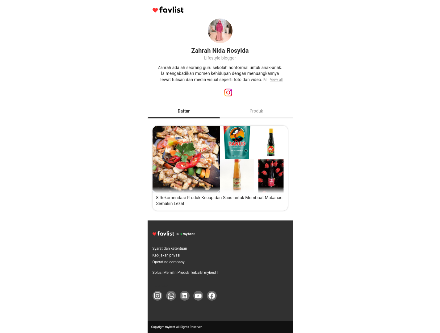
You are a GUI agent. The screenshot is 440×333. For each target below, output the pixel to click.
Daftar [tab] (184, 111)
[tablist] (220, 111)
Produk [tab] (256, 111)
